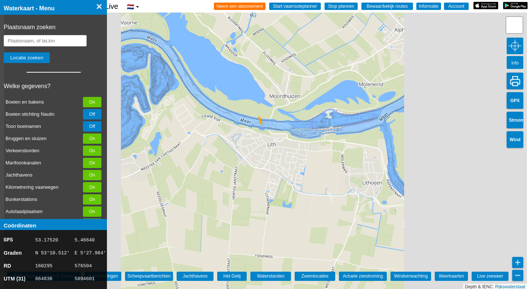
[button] (257, 121)
